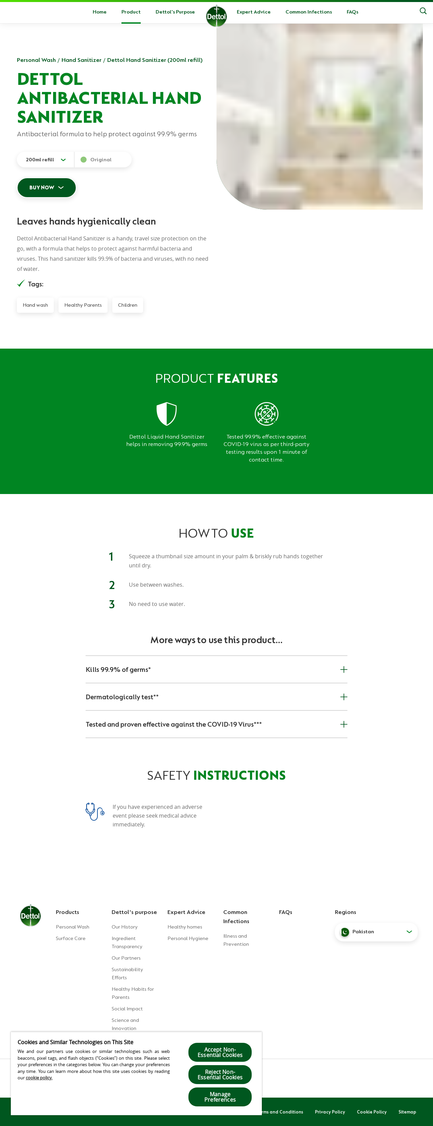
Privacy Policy (330, 1112)
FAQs (352, 12)
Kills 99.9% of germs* (216, 669)
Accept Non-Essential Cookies (220, 1052)
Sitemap (407, 1112)
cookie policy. (39, 1078)
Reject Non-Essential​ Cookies (220, 1074)
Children (127, 305)
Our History (125, 927)
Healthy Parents (83, 305)
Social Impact (127, 1009)
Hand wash (35, 305)
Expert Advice (254, 12)
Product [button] (131, 12)
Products (67, 912)
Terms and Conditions (279, 1112)
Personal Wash (36, 59)
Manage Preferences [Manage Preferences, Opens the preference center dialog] (220, 1096)
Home (100, 12)
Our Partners (126, 958)
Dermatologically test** (216, 697)
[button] (376, 932)
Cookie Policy (372, 1112)
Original (101, 160)
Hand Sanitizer (81, 59)
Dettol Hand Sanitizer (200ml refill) (155, 59)
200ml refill (40, 160)
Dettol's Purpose (175, 12)
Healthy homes (184, 927)
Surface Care (71, 938)
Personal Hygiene (187, 938)
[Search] (423, 12)
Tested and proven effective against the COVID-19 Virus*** (216, 724)
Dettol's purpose (134, 912)
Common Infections (309, 12)
